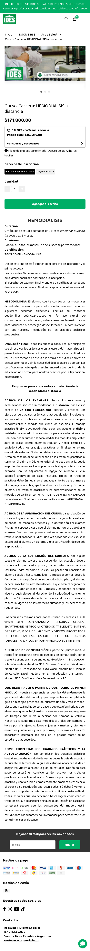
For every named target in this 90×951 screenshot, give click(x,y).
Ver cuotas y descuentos (23, 144)
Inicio (9, 34)
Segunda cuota (45, 171)
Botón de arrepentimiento (21, 940)
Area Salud (49, 34)
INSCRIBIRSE (27, 34)
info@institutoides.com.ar (22, 927)
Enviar (70, 844)
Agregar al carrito (45, 204)
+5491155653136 (14, 932)
